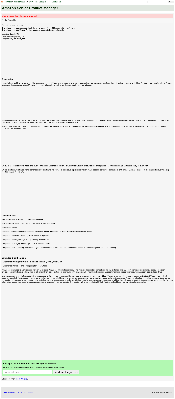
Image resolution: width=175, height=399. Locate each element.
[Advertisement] (69, 60)
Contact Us (56, 2)
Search (171, 2)
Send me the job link (66, 372)
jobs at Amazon (21, 379)
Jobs (49, 2)
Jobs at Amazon (20, 2)
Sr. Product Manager (37, 2)
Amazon (8, 2)
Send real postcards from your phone (17, 392)
